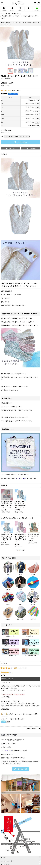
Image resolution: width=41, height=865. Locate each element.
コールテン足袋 (21, 478)
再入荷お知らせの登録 (34, 100)
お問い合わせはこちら (20, 769)
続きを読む (6, 709)
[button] (2, 3)
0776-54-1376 (9, 751)
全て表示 (33, 728)
